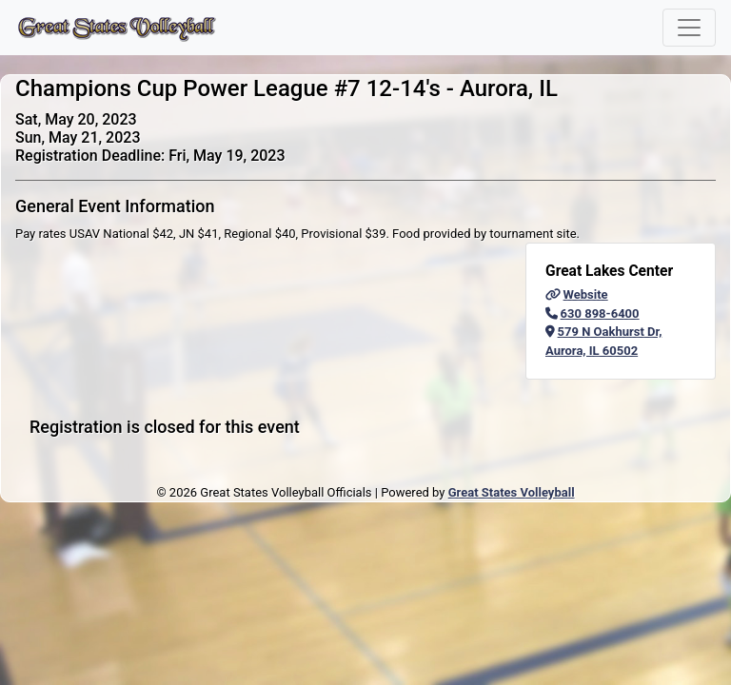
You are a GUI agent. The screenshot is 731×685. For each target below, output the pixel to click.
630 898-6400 (592, 313)
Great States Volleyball (511, 492)
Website (576, 294)
